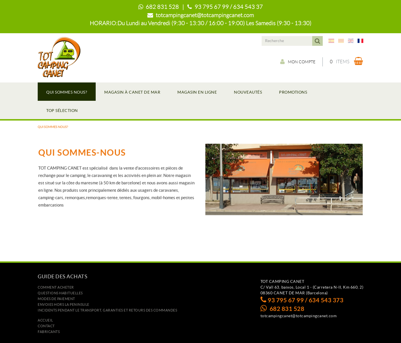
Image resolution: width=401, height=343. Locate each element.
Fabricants (49, 332)
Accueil (45, 320)
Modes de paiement (56, 299)
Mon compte (297, 61)
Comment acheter (56, 287)
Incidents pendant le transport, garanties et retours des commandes (107, 310)
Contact (46, 326)
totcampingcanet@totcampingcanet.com (205, 15)
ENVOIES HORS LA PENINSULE (63, 304)
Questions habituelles (60, 293)
